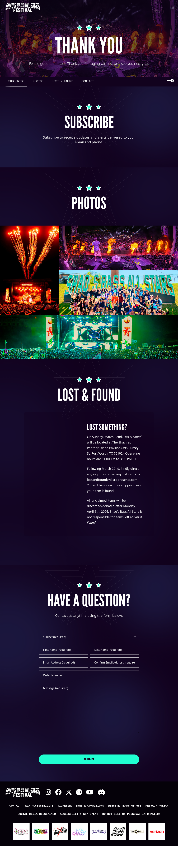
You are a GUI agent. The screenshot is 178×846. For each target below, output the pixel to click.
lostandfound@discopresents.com (112, 480)
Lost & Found (62, 81)
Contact (88, 81)
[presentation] (65, 743)
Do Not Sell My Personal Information (131, 814)
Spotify (79, 792)
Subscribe (16, 81)
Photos (38, 81)
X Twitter (69, 792)
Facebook (58, 792)
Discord (101, 792)
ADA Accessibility (39, 805)
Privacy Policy (156, 805)
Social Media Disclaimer (37, 814)
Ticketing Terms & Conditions (81, 805)
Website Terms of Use (124, 805)
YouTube (89, 792)
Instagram (48, 792)
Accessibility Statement (79, 814)
